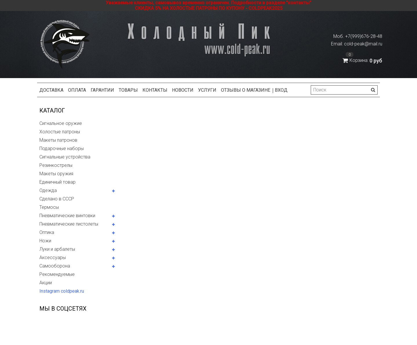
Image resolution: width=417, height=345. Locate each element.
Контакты (154, 90)
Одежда (48, 190)
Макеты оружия (56, 173)
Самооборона (54, 266)
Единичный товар (57, 182)
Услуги (207, 90)
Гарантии (102, 90)
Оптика (46, 232)
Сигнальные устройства (64, 157)
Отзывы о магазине (245, 90)
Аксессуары (52, 257)
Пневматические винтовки (67, 215)
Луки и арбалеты (57, 249)
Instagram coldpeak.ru (61, 291)
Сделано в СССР (56, 199)
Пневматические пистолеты (68, 224)
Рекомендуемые (57, 274)
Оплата (77, 90)
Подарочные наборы (61, 148)
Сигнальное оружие (60, 123)
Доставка (51, 90)
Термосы (49, 207)
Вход (281, 90)
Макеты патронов (58, 140)
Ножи (45, 240)
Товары (128, 90)
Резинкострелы (55, 165)
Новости (182, 90)
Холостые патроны (59, 131)
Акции (45, 282)
